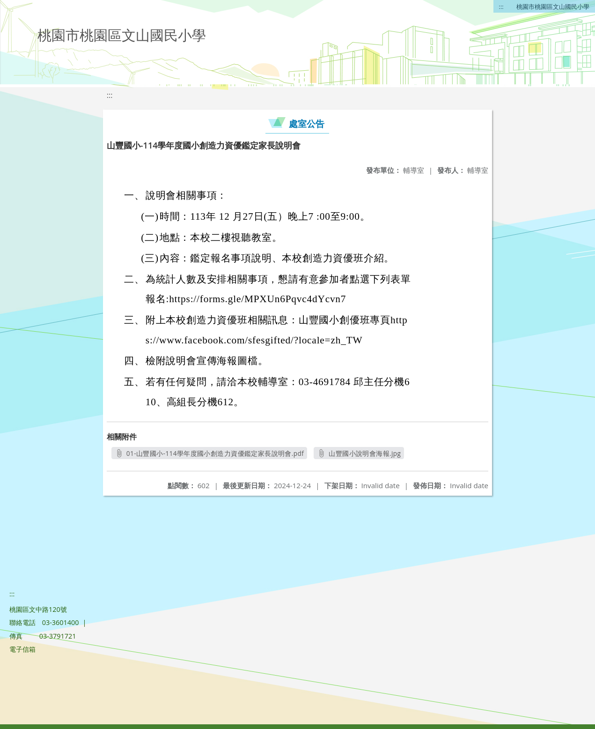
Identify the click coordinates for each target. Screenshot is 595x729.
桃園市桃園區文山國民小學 (552, 6)
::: (501, 6)
